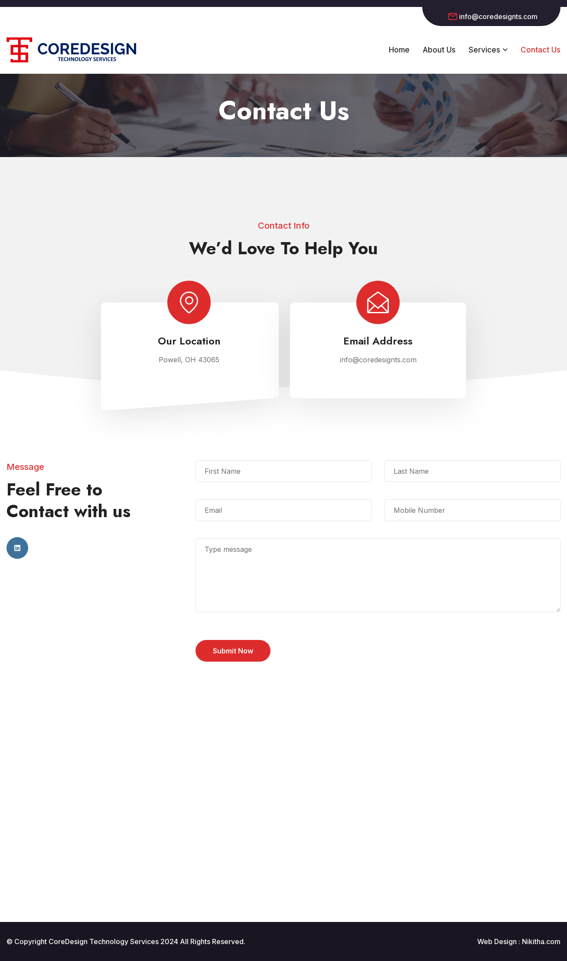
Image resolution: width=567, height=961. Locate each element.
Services (484, 50)
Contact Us (540, 50)
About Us (439, 50)
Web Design (497, 941)
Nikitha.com (541, 941)
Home (399, 50)
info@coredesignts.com (498, 16)
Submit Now (233, 650)
